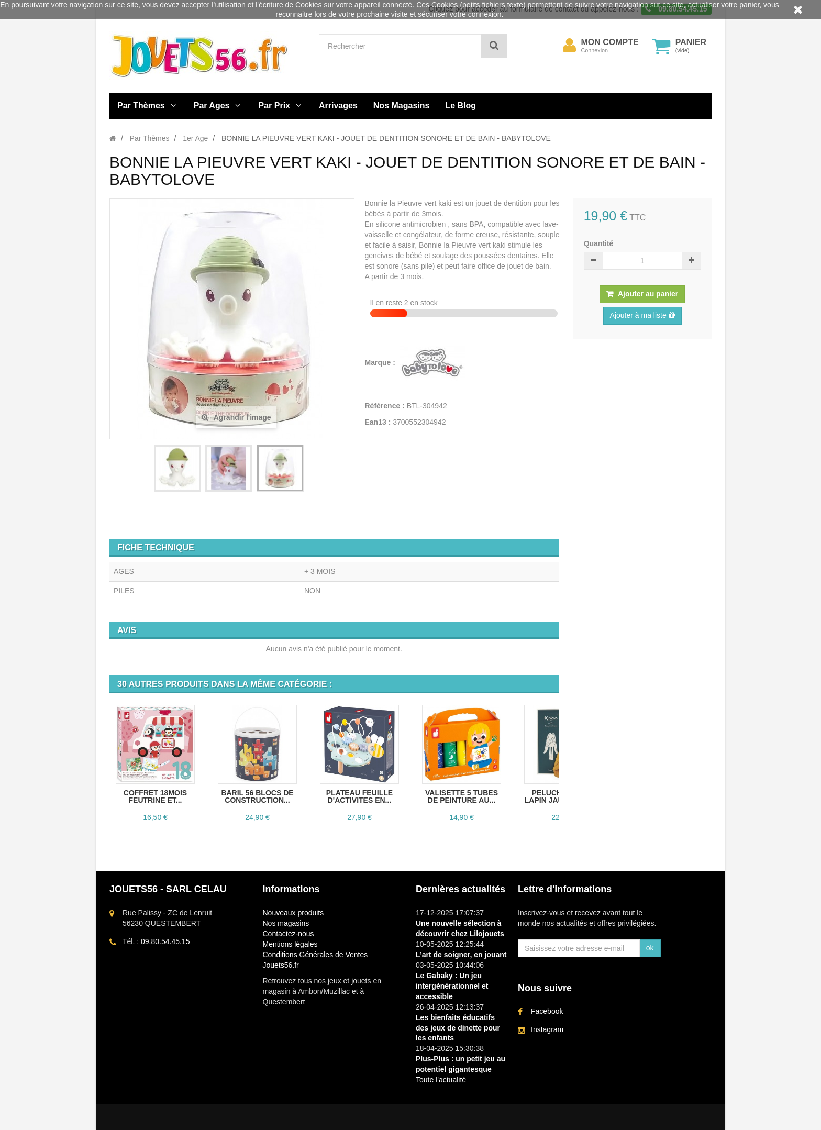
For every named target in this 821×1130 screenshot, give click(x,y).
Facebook (547, 1011)
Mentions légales (290, 944)
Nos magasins (286, 923)
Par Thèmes (141, 105)
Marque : (381, 362)
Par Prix (274, 105)
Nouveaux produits (293, 913)
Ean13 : (378, 422)
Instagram (547, 1029)
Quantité (599, 243)
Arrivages (338, 105)
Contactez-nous (288, 933)
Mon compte (610, 42)
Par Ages (212, 105)
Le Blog (460, 105)
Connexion (594, 50)
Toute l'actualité (441, 1080)
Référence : (385, 406)
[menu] (569, 45)
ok (650, 948)
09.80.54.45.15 (165, 941)
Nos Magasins (401, 105)
